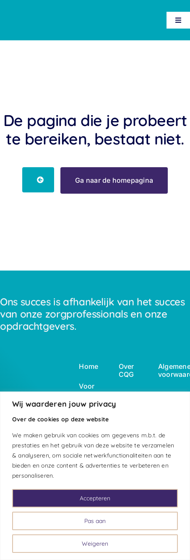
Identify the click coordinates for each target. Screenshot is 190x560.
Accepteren (95, 498)
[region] (95, 476)
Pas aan (95, 521)
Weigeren (95, 543)
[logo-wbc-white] (21, 12)
